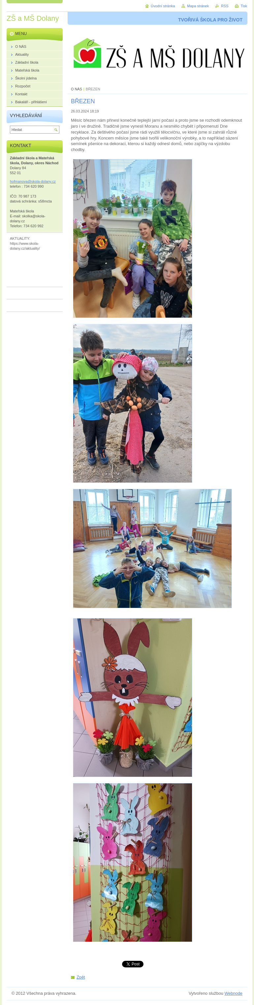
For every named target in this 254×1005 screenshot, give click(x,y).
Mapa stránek (198, 6)
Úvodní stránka (163, 6)
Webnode (233, 993)
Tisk (243, 6)
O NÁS (76, 89)
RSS (224, 6)
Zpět (81, 977)
